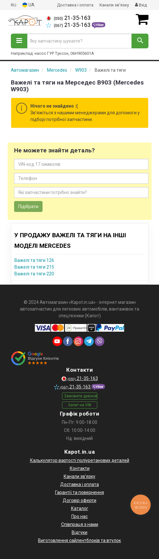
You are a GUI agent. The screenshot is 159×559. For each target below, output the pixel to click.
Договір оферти (79, 500)
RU (13, 5)
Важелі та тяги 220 (34, 273)
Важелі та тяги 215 (34, 267)
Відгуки (79, 532)
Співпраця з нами (79, 524)
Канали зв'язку (114, 5)
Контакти (80, 468)
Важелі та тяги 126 (34, 260)
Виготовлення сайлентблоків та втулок (79, 540)
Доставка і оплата (75, 5)
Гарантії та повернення (79, 492)
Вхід (141, 5)
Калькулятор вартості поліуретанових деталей (79, 460)
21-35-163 (68, 18)
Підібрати (28, 206)
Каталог (79, 508)
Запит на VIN (79, 405)
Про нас (79, 516)
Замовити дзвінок (80, 396)
